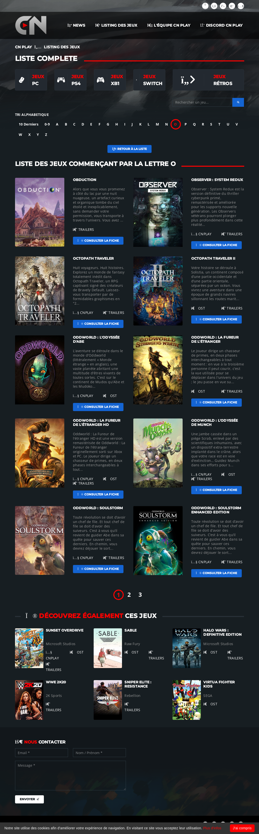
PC (35, 83)
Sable (130, 630)
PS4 (76, 83)
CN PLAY (23, 47)
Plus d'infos (212, 828)
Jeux (38, 76)
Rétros (222, 83)
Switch (152, 83)
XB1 (115, 83)
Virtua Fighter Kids (219, 684)
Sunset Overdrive (64, 630)
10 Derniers (28, 124)
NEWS (76, 25)
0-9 (47, 124)
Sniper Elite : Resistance (137, 684)
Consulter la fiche (98, 240)
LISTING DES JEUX (116, 25)
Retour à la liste (129, 149)
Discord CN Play (221, 25)
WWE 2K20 (56, 682)
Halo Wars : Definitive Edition (222, 632)
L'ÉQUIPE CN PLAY (168, 25)
